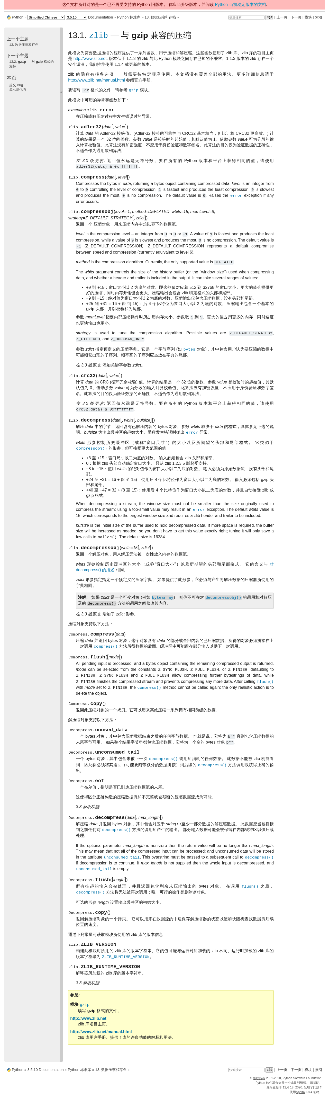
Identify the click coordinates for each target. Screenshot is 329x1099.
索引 (318, 17)
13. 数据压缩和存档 (160, 17)
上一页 (282, 17)
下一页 (296, 17)
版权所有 (259, 1080)
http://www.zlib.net (90, 59)
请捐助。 (316, 1085)
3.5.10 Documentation (46, 1072)
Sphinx (300, 1094)
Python (17, 17)
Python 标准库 (129, 17)
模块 (308, 17)
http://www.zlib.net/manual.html (96, 80)
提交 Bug (16, 85)
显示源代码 (17, 89)
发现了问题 (311, 1090)
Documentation (100, 17)
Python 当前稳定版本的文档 (240, 4)
